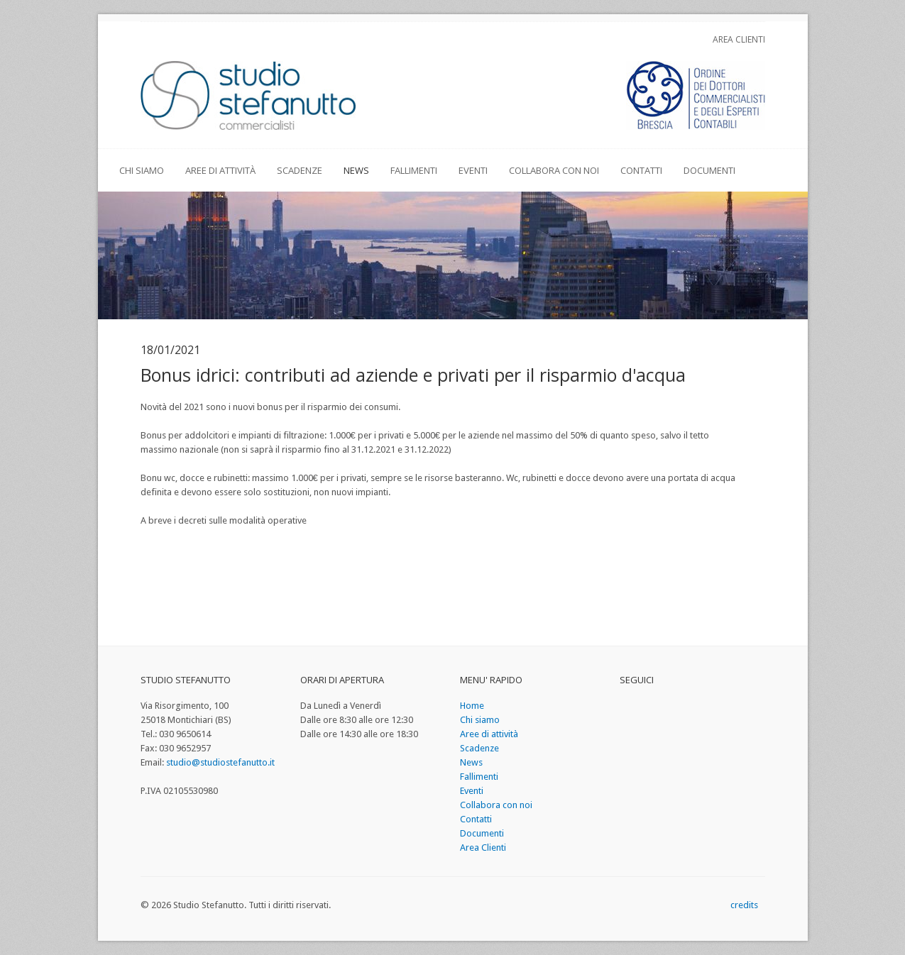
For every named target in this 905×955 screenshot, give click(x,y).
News (356, 170)
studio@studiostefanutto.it (220, 762)
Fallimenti (413, 170)
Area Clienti (739, 39)
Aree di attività (220, 170)
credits (744, 905)
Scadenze (299, 170)
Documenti (709, 170)
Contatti (641, 170)
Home (472, 705)
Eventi (473, 170)
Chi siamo (141, 170)
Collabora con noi (554, 170)
